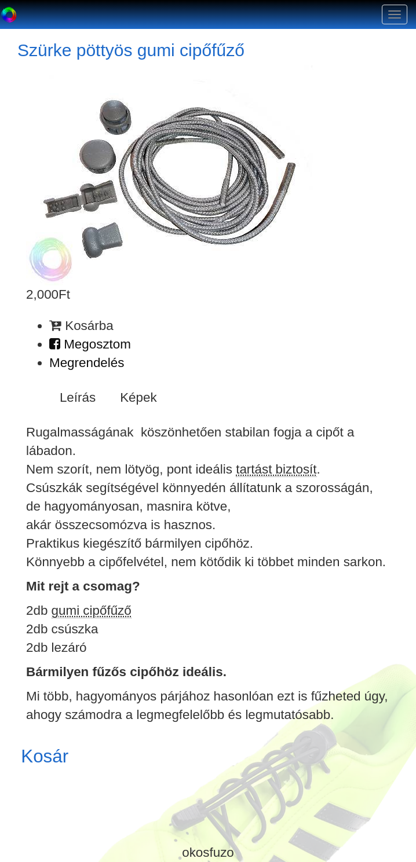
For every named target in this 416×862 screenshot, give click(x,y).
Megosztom (90, 344)
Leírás (78, 397)
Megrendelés (86, 362)
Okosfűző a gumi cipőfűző (8, 14)
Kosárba (81, 325)
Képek (138, 397)
